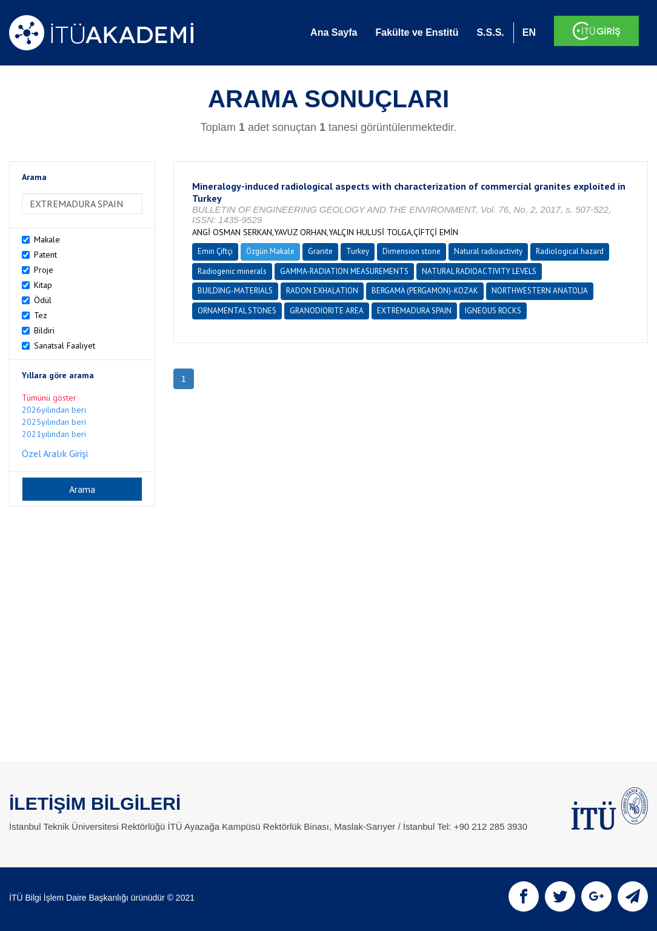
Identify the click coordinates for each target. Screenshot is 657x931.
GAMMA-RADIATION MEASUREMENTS (344, 271)
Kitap (43, 284)
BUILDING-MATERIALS (235, 290)
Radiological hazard (570, 251)
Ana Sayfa (333, 32)
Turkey (357, 251)
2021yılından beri (54, 434)
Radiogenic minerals (232, 271)
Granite (320, 251)
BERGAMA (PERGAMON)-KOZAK (425, 290)
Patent (45, 254)
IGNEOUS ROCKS (493, 310)
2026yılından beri (54, 409)
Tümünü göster (49, 397)
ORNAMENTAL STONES (237, 310)
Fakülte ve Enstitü (416, 32)
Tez (40, 315)
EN (529, 32)
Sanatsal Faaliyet (64, 345)
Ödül (43, 300)
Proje (43, 269)
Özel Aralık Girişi (55, 453)
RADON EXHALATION (322, 290)
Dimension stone (411, 251)
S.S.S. (490, 32)
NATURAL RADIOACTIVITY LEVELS (479, 271)
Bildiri (44, 330)
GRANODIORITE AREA (327, 310)
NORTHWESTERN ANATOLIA (540, 290)
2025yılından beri (54, 421)
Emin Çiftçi (215, 251)
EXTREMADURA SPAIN (414, 310)
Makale (47, 239)
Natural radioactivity (488, 251)
